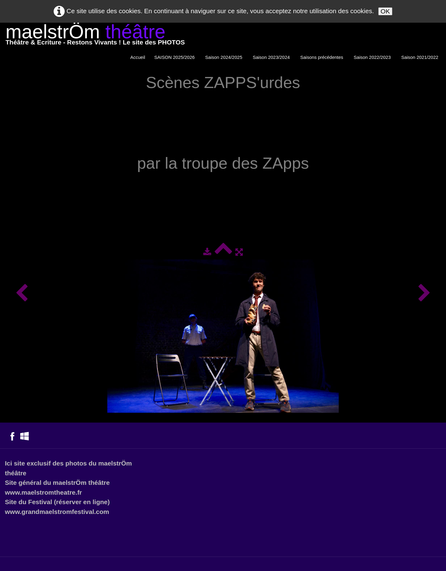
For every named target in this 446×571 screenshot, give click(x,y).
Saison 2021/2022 (420, 57)
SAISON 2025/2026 (175, 57)
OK (385, 11)
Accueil (137, 57)
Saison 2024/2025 (224, 57)
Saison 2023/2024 (272, 57)
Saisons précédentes (322, 57)
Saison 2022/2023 (373, 57)
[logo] (95, 36)
